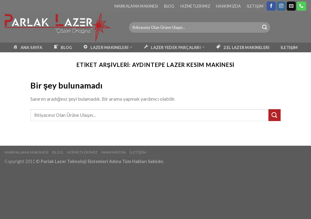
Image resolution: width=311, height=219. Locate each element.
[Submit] (264, 27)
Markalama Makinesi (136, 6)
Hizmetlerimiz (195, 6)
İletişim (255, 6)
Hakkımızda (228, 6)
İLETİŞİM (289, 47)
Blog (169, 6)
